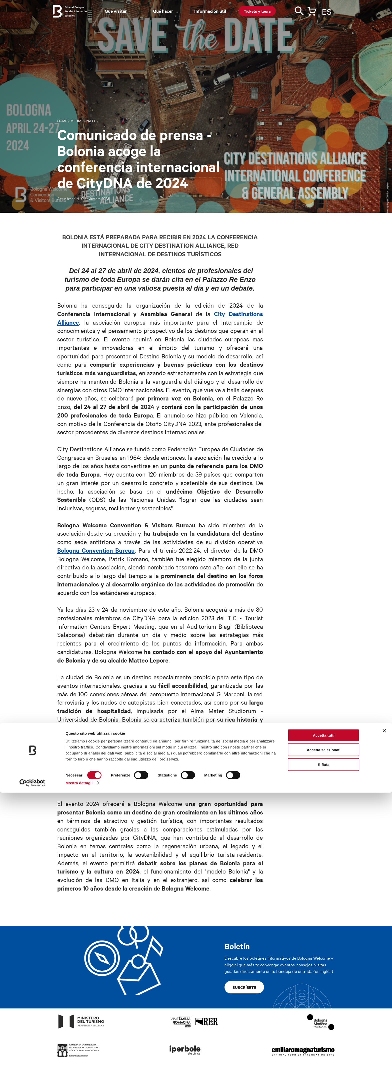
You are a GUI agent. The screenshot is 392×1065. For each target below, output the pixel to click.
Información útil (210, 11)
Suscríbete (244, 987)
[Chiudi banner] (384, 1003)
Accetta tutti (323, 1007)
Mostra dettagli (79, 1055)
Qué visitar (116, 11)
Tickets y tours (257, 11)
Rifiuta (324, 1037)
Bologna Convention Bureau (96, 550)
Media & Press (83, 120)
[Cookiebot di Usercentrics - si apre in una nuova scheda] (32, 1055)
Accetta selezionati (323, 1022)
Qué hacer (163, 11)
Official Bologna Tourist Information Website (76, 11)
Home (62, 120)
